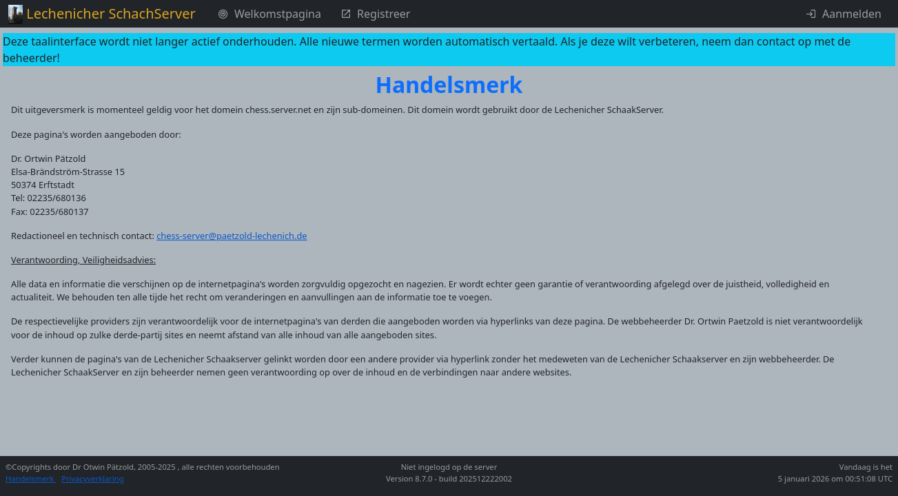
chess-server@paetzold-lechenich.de (231, 235)
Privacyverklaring (92, 478)
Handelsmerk (31, 478)
